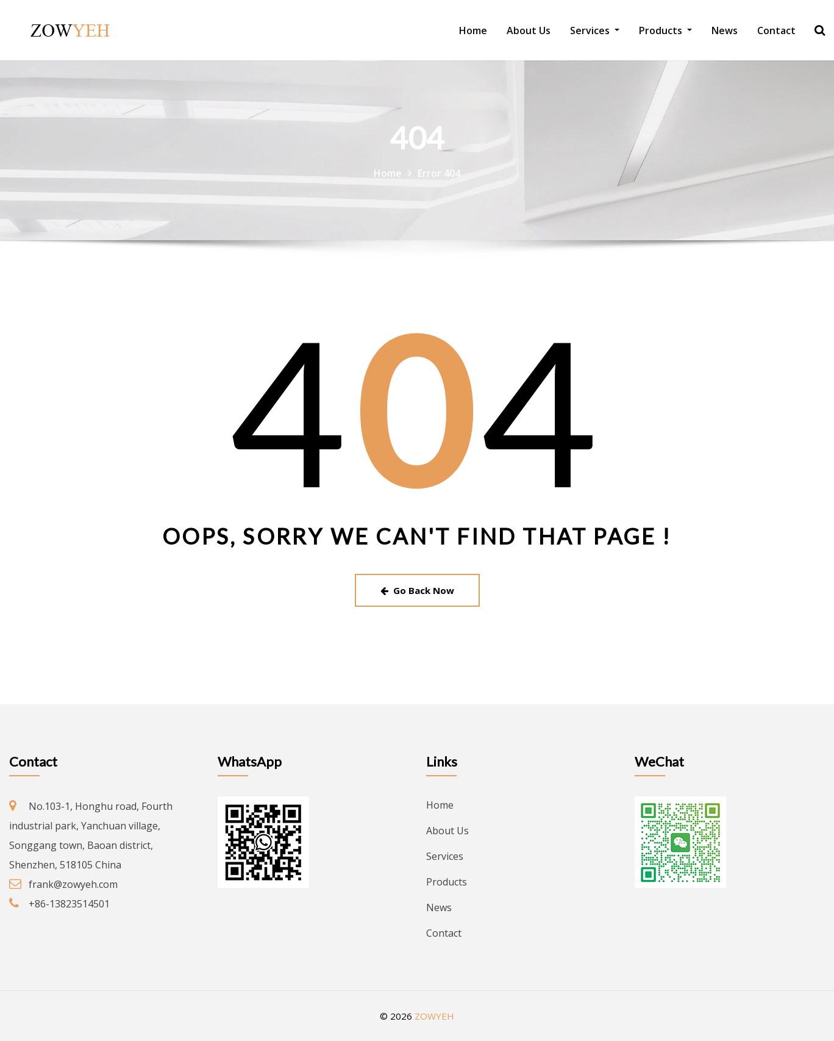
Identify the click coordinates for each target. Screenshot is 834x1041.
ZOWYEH (434, 1016)
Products (665, 30)
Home (473, 30)
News (724, 30)
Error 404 (439, 173)
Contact (776, 30)
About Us (529, 30)
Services (594, 30)
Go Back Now (417, 590)
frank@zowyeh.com (73, 884)
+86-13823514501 (69, 903)
